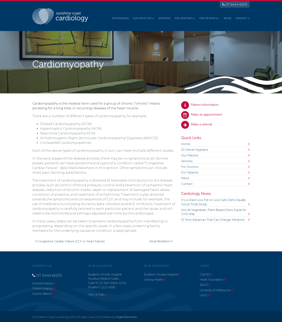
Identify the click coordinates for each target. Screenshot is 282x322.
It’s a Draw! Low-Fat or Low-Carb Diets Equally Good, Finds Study (213, 202)
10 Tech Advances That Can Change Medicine (213, 220)
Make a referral (201, 124)
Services (164, 18)
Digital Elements (126, 316)
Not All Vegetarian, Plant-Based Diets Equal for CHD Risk (213, 212)
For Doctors (184, 18)
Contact (241, 18)
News (227, 18)
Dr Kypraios (120, 18)
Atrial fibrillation (160, 241)
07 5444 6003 (234, 4)
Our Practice (142, 18)
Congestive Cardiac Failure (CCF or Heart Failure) (70, 241)
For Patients (208, 18)
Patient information (205, 105)
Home (185, 144)
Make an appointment (206, 114)
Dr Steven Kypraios (194, 149)
